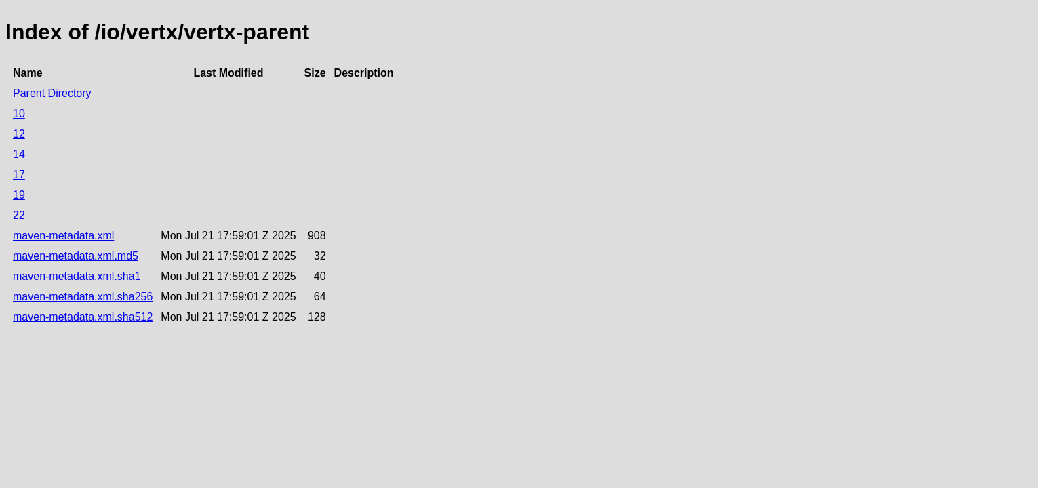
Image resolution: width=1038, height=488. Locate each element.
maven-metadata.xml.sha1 (77, 276)
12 (19, 134)
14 (19, 154)
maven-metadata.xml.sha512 (83, 317)
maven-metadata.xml (63, 235)
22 (19, 215)
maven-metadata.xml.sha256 (83, 296)
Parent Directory (52, 93)
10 (19, 113)
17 (19, 174)
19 (19, 195)
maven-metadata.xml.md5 (75, 256)
